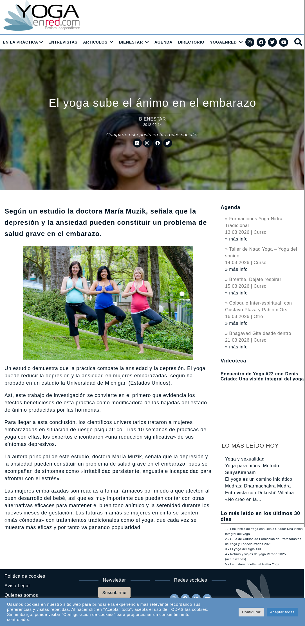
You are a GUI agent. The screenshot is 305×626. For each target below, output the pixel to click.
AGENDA (163, 42)
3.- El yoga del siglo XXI (243, 549)
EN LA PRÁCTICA (20, 42)
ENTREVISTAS (62, 42)
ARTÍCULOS (95, 42)
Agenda (230, 207)
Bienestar (152, 119)
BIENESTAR (131, 42)
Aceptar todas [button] (282, 612)
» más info (236, 239)
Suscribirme (114, 592)
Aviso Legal (17, 585)
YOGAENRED (223, 42)
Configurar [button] (251, 612)
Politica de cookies (25, 576)
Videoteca (233, 361)
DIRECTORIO (191, 42)
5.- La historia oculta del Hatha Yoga (252, 564)
